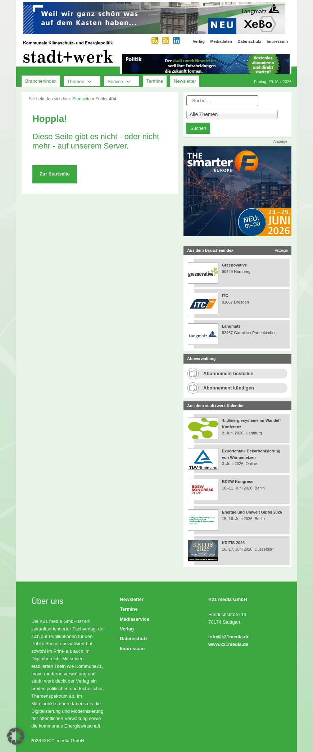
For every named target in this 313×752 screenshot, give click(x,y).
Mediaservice (134, 619)
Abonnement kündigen (228, 388)
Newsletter (185, 81)
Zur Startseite (55, 174)
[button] (16, 736)
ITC (225, 295)
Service (122, 81)
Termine (154, 81)
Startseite (81, 98)
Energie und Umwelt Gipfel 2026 (252, 512)
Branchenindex (40, 81)
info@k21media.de (229, 636)
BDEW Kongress (237, 481)
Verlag (127, 629)
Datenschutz (134, 638)
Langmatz (231, 326)
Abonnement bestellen (228, 373)
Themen (82, 81)
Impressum (132, 648)
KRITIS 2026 (233, 543)
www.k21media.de (228, 644)
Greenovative (234, 265)
